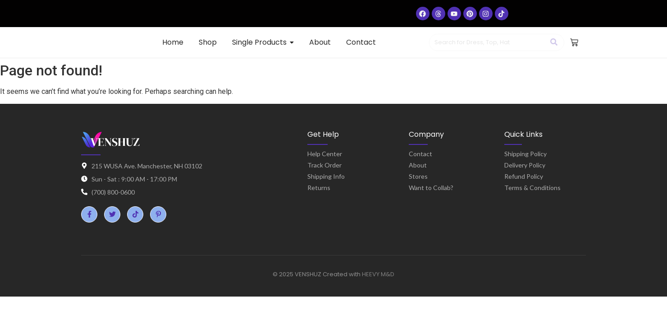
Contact (420, 154)
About (418, 165)
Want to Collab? (431, 187)
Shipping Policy (525, 154)
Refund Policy (523, 176)
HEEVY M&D (378, 274)
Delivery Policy (524, 165)
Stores (418, 176)
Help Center (324, 154)
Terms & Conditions (532, 187)
